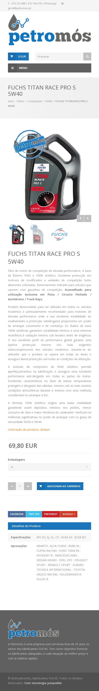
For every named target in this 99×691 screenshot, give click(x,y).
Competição (35, 101)
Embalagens (16, 459)
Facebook (16, 514)
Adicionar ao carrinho (63, 486)
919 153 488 (18, 3)
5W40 (49, 101)
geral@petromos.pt (19, 8)
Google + (68, 514)
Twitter (33, 514)
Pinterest (51, 514)
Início (11, 101)
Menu (17, 67)
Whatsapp (50, 3)
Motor (21, 101)
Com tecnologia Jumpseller (43, 683)
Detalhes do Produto (26, 526)
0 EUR (22, 56)
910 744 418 (34, 3)
